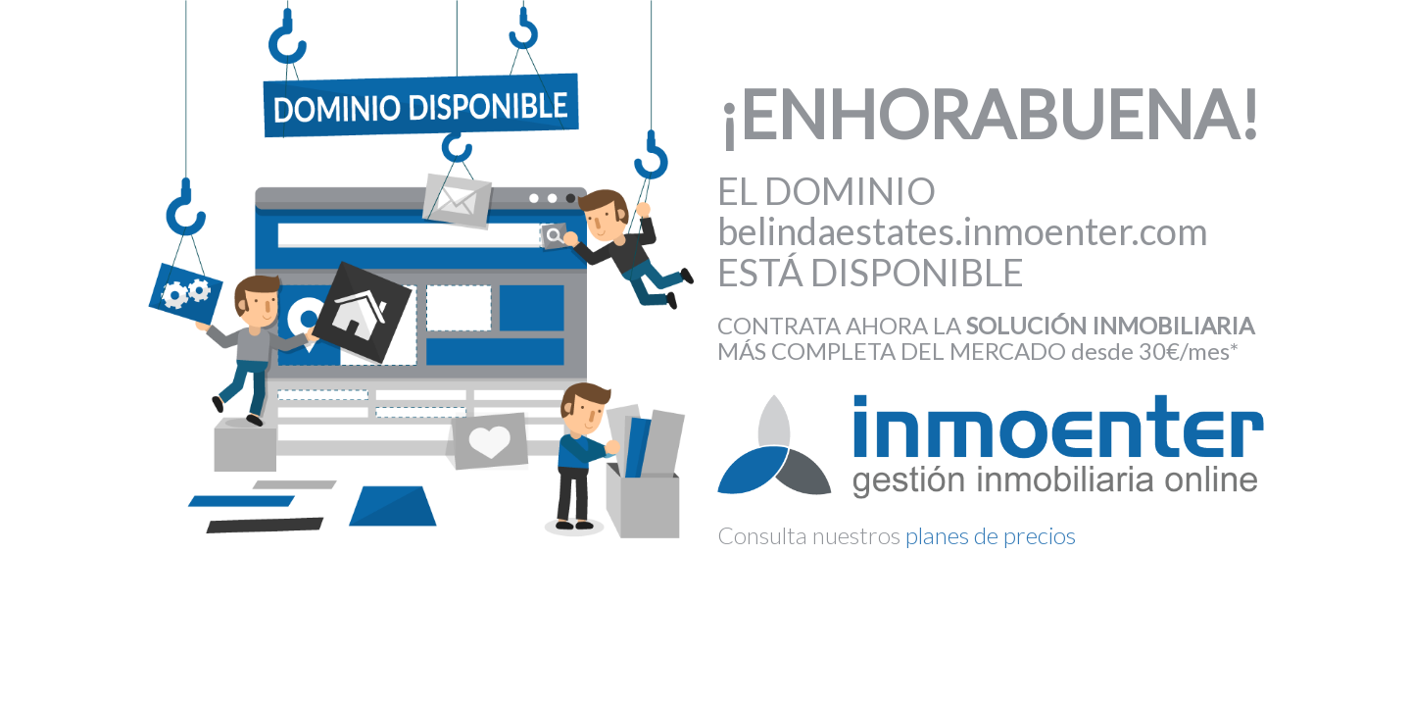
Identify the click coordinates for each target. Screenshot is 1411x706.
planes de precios (990, 535)
